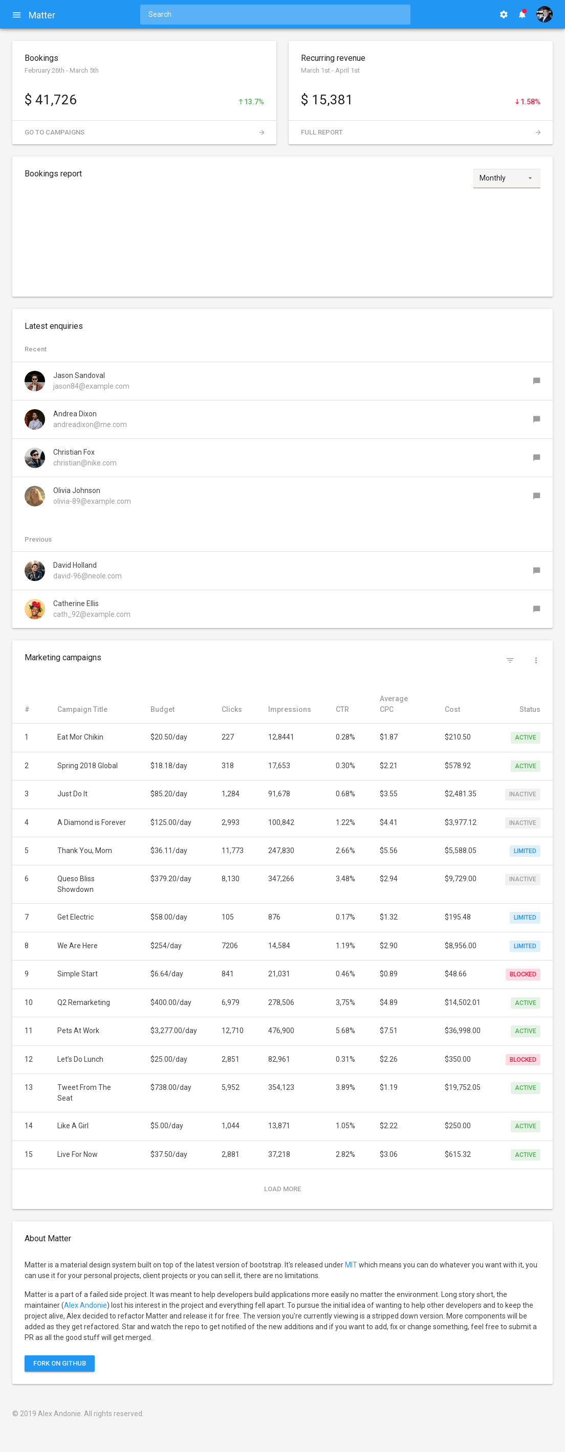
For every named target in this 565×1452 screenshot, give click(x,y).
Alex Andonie (85, 1305)
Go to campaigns (144, 132)
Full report (420, 132)
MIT (351, 1265)
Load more (282, 1189)
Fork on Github (59, 1363)
